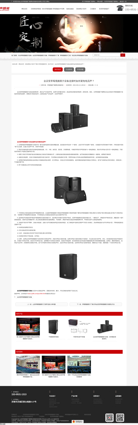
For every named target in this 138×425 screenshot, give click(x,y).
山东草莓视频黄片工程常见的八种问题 (44, 304)
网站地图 (100, 1)
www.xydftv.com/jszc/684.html (37, 293)
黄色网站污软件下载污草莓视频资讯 (81, 10)
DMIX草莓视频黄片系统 (47, 10)
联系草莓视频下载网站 (111, 1)
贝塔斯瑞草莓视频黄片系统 (36, 10)
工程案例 (93, 9)
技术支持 (51, 64)
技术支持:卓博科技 (52, 422)
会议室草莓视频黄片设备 (24, 297)
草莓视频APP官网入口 (58, 10)
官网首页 (14, 414)
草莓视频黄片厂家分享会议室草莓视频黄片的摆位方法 (98, 304)
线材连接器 (70, 9)
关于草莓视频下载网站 (88, 1)
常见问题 (80, 69)
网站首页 (24, 9)
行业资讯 (69, 69)
